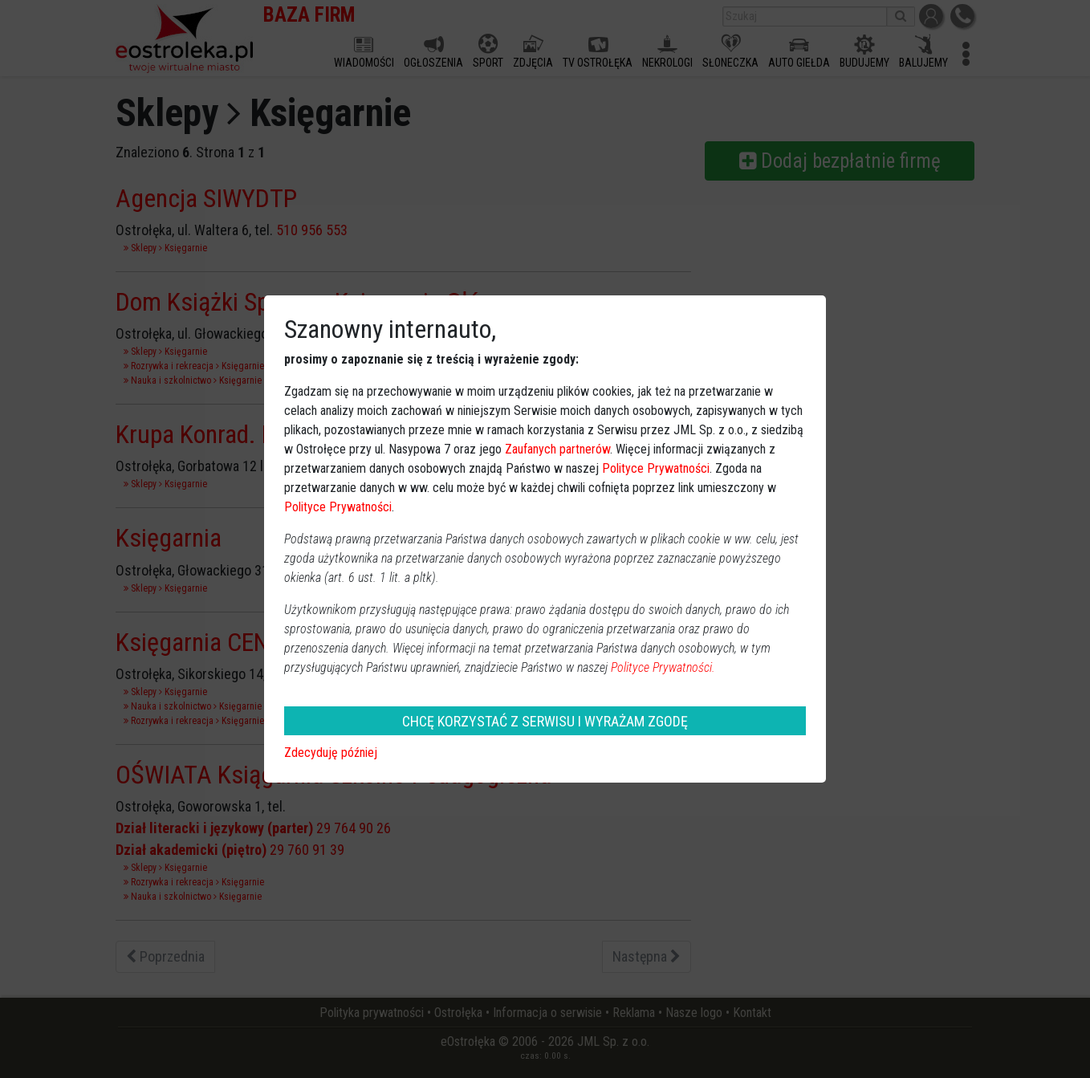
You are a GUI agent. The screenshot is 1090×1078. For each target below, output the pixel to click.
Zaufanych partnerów (557, 449)
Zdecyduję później (330, 752)
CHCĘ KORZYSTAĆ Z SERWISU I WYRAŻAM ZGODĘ (545, 721)
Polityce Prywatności (656, 468)
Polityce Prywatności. (663, 667)
